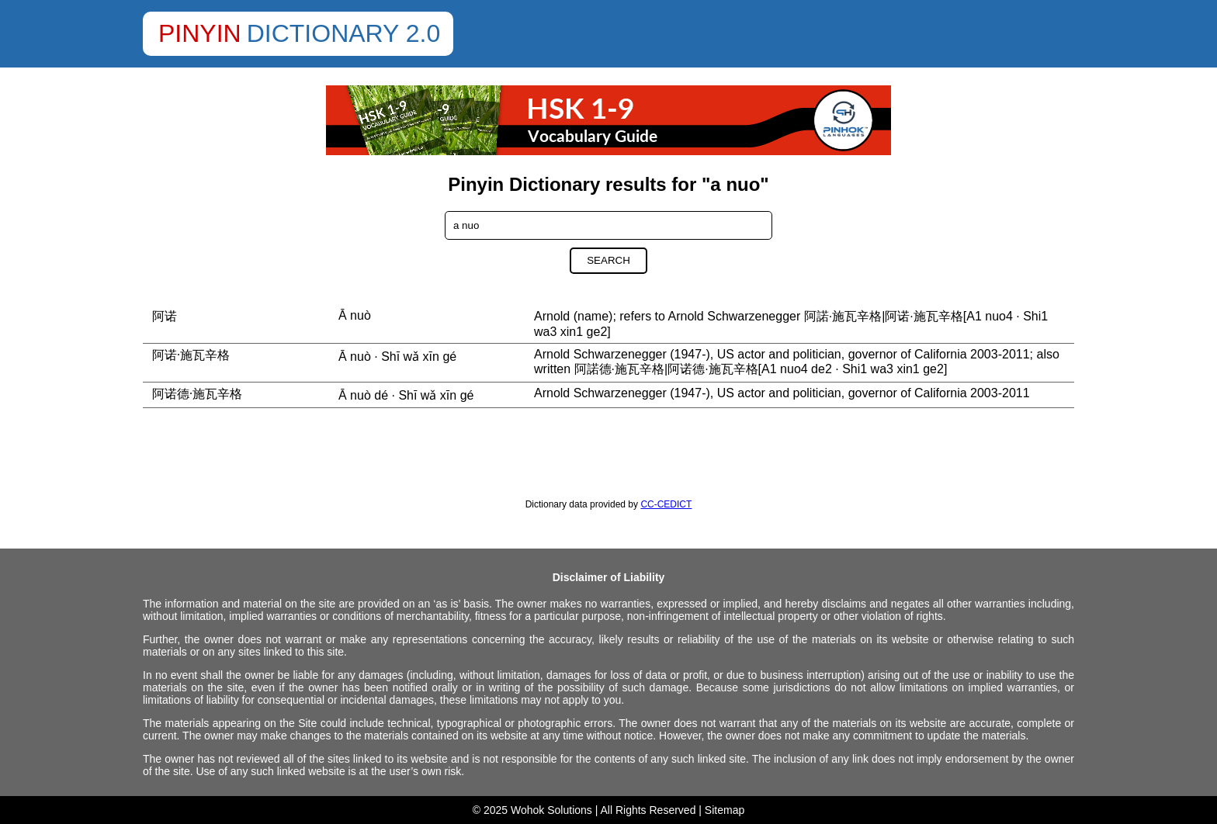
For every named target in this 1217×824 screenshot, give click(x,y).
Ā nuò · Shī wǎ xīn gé (397, 356)
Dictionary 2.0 (344, 33)
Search (608, 260)
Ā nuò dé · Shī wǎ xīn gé (405, 395)
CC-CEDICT (666, 504)
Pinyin (199, 33)
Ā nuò (354, 315)
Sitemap (724, 810)
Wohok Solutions (551, 810)
